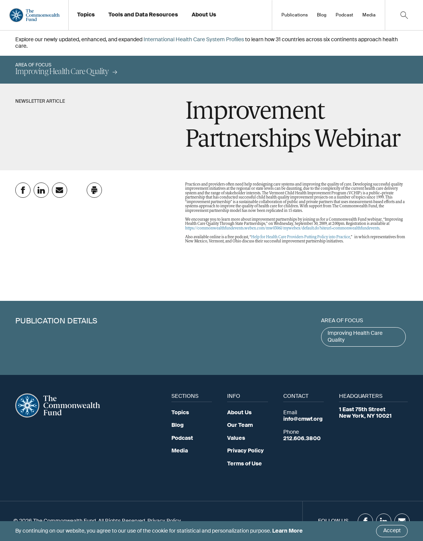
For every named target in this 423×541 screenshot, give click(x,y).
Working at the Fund (221, 17)
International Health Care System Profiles (194, 39)
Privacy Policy (245, 451)
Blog (321, 15)
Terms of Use (244, 464)
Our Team (240, 425)
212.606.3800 (302, 438)
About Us (239, 412)
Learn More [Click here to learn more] (287, 531)
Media (369, 15)
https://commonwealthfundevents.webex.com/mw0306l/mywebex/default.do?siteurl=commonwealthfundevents (282, 228)
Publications (294, 15)
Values (236, 438)
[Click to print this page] (94, 190)
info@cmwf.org (303, 419)
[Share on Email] (59, 190)
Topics (180, 412)
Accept (392, 530)
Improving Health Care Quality (355, 337)
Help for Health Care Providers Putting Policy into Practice (300, 237)
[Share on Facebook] (23, 190)
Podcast (344, 15)
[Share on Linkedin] (41, 190)
